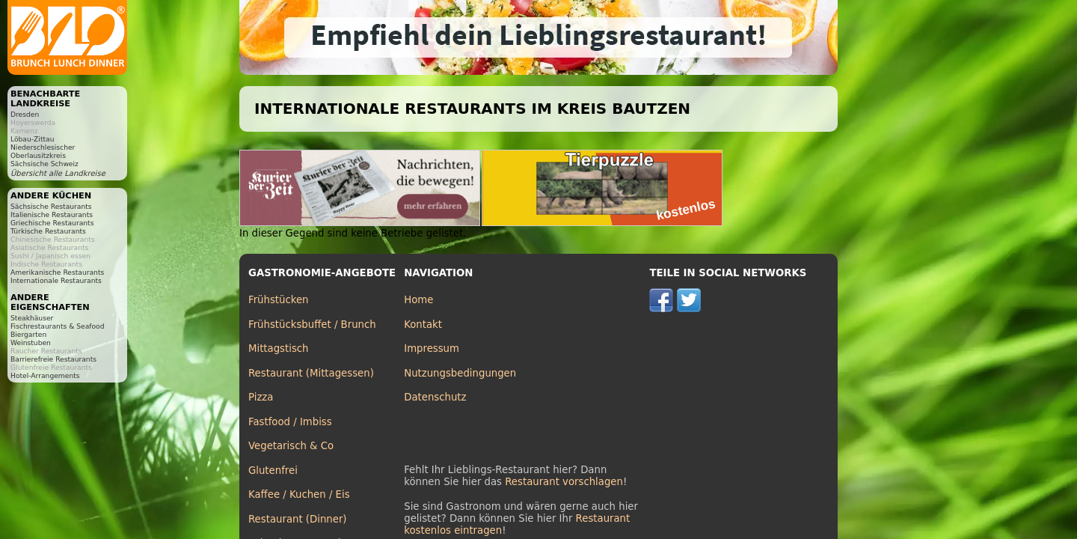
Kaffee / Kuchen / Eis (299, 494)
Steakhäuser (31, 318)
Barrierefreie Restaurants (53, 359)
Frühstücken (278, 299)
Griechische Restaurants (51, 223)
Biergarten (28, 334)
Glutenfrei (273, 470)
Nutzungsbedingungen (460, 373)
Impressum (431, 348)
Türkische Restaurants (48, 231)
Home (418, 299)
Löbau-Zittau (32, 139)
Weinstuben (30, 342)
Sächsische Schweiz (44, 163)
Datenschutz (435, 397)
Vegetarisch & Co (291, 445)
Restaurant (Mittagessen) (311, 373)
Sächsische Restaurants (51, 206)
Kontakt (423, 324)
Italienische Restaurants (51, 214)
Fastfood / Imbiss (290, 421)
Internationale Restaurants (56, 280)
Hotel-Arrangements (45, 375)
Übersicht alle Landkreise (57, 173)
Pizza (260, 397)
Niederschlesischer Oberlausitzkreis (42, 151)
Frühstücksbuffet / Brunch (312, 324)
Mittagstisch (278, 348)
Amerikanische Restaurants (57, 272)
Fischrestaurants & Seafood (57, 326)
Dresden (24, 114)
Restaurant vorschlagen (564, 481)
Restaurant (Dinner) (297, 519)
